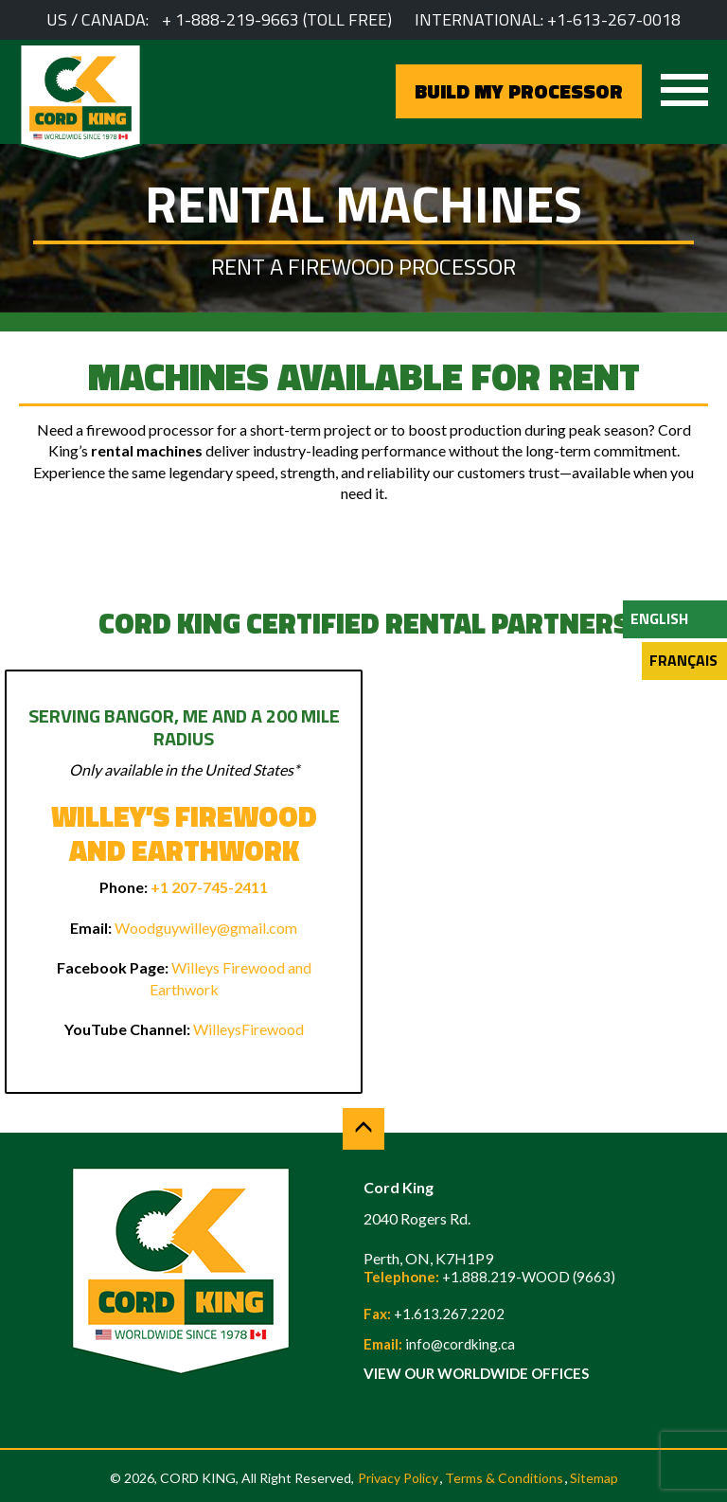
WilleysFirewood (248, 1029)
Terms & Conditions (504, 1478)
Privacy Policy (398, 1478)
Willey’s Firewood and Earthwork (184, 833)
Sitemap (594, 1478)
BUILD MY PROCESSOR (519, 91)
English (659, 618)
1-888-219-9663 (237, 19)
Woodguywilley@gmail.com (206, 928)
